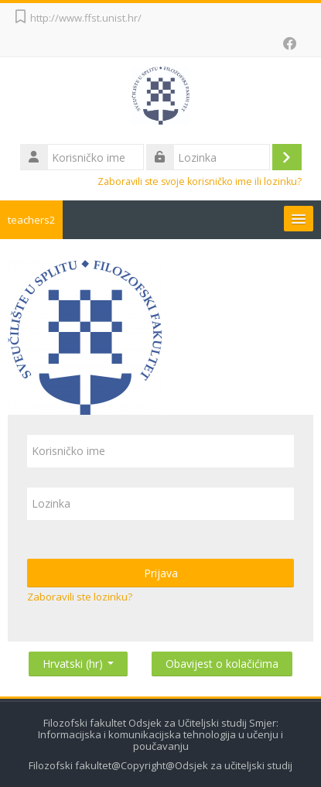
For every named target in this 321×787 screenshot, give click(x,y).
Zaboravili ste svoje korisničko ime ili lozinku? (199, 181)
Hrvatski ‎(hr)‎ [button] (78, 660)
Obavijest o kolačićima (222, 663)
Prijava (161, 573)
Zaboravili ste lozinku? (79, 597)
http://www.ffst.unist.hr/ (86, 18)
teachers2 (31, 220)
